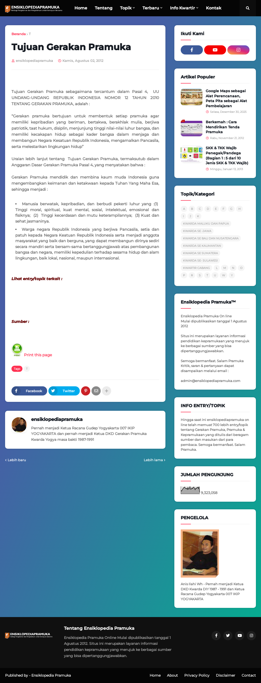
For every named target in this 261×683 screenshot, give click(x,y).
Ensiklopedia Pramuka (51, 675)
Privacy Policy (197, 675)
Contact (249, 675)
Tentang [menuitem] (103, 8)
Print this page (31, 354)
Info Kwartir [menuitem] (182, 8)
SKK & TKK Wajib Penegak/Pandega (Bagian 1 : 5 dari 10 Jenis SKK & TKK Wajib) (227, 155)
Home (155, 675)
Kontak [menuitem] (213, 8)
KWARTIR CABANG (196, 268)
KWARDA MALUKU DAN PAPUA (206, 223)
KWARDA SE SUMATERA (200, 253)
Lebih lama (153, 460)
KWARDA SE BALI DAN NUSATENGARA (211, 238)
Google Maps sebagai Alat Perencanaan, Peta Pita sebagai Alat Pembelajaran (226, 98)
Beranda (18, 34)
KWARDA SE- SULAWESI (200, 260)
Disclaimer (225, 675)
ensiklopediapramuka (57, 419)
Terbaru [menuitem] (150, 8)
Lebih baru (17, 460)
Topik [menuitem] (126, 8)
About (172, 675)
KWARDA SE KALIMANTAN (202, 246)
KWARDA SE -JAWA (197, 231)
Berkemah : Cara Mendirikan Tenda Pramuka (223, 127)
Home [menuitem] (80, 8)
